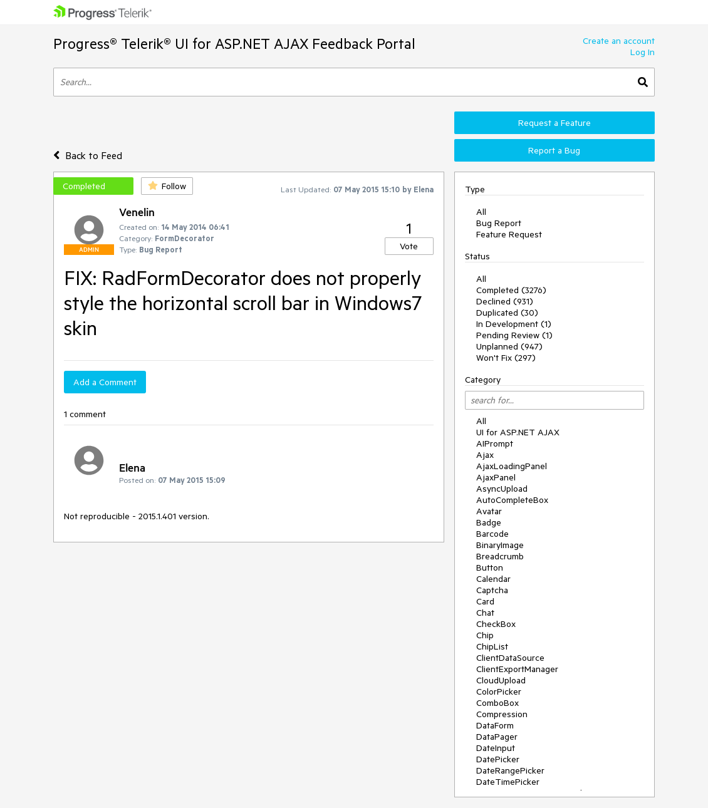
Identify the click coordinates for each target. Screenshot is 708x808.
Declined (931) (504, 301)
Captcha (492, 590)
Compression (502, 714)
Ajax (485, 454)
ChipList (492, 646)
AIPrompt (494, 443)
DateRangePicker (510, 770)
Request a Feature (554, 122)
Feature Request (509, 234)
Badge (488, 522)
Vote (409, 246)
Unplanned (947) (509, 346)
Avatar (489, 511)
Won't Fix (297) (506, 357)
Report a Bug (554, 150)
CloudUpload (501, 680)
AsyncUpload (502, 488)
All (481, 211)
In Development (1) (513, 323)
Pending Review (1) (514, 335)
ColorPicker (498, 691)
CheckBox (496, 623)
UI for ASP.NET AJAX (518, 432)
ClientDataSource (510, 657)
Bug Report (498, 223)
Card (485, 601)
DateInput (495, 748)
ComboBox (497, 702)
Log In (642, 52)
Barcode (492, 533)
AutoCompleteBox (512, 499)
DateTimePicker (507, 781)
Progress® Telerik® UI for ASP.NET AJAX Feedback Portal (234, 43)
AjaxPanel (496, 477)
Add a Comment (105, 382)
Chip (485, 635)
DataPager (497, 736)
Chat (485, 612)
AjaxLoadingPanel (511, 466)
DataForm (495, 725)
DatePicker (497, 759)
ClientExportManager (517, 669)
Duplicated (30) (507, 312)
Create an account (619, 40)
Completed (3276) (511, 290)
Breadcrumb (500, 556)
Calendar (493, 578)
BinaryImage (500, 545)
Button (489, 567)
